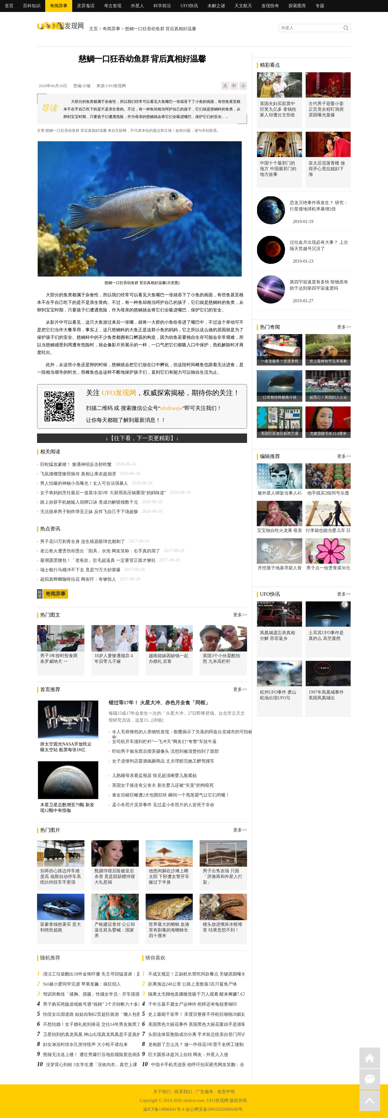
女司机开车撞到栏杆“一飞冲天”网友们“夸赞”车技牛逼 (164, 741)
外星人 (137, 5)
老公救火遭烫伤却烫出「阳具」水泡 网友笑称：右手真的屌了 (100, 551)
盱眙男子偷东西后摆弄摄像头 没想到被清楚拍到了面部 (165, 751)
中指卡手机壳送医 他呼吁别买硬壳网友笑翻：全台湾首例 (206, 1064)
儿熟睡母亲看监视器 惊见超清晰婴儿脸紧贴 (154, 775)
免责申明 (226, 1091)
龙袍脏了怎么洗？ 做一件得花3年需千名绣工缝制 (196, 1044)
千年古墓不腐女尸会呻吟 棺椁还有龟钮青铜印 (192, 1004)
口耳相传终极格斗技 (280, 397)
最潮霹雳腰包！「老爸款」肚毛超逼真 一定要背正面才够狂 (98, 560)
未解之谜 (216, 5)
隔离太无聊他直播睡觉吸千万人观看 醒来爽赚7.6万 (197, 994)
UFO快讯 (189, 5)
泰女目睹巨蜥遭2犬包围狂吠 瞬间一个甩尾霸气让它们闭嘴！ (171, 795)
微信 (369, 1079)
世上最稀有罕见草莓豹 (328, 361)
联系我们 (183, 1091)
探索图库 (297, 5)
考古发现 (112, 5)
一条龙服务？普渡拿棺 (280, 361)
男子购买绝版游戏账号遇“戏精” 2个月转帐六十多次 (93, 1004)
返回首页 (369, 1058)
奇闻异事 (58, 5)
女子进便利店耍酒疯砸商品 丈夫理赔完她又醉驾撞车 (163, 761)
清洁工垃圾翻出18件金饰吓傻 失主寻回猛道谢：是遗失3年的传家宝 (108, 974)
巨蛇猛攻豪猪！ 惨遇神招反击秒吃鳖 (76, 464)
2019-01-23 (303, 261)
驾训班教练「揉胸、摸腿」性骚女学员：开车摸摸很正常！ (100, 994)
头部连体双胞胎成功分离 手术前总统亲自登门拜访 (197, 1034)
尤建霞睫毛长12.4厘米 (328, 433)
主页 (93, 28)
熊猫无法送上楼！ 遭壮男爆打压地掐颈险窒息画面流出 (96, 1054)
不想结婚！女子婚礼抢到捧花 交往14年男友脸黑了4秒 (95, 1024)
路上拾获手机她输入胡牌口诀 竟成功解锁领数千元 (89, 502)
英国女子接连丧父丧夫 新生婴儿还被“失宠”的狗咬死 (163, 785)
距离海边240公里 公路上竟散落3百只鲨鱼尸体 (192, 984)
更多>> (240, 614)
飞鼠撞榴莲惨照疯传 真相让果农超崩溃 (78, 474)
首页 (9, 5)
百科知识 (31, 5)
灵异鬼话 (85, 5)
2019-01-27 (303, 301)
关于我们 (162, 1091)
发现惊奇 (270, 5)
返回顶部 (369, 1100)
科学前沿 (162, 5)
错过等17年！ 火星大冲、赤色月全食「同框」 (159, 702)
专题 (319, 5)
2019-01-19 (303, 221)
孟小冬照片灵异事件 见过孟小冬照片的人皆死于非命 (163, 804)
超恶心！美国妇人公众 (328, 397)
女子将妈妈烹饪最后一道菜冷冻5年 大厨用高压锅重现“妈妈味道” (103, 492)
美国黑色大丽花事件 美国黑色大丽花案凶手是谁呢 (197, 1024)
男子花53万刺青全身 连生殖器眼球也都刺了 (82, 541)
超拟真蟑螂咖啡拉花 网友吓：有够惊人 (78, 579)
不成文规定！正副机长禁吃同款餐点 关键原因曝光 (197, 974)
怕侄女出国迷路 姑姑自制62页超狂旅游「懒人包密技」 (96, 1014)
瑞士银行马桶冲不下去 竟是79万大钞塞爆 (80, 569)
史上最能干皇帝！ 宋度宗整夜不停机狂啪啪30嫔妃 (197, 1014)
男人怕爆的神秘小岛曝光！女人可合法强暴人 (84, 483)
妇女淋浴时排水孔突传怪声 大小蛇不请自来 (85, 1044)
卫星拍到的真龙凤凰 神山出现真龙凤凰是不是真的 (92, 1034)
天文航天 (243, 5)
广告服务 (204, 1091)
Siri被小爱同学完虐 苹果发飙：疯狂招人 (82, 984)
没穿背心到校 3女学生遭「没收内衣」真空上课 (91, 1064)
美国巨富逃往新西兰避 (280, 433)
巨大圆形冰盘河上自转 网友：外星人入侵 (188, 1054)
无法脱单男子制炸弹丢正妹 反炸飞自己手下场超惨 (89, 511)
